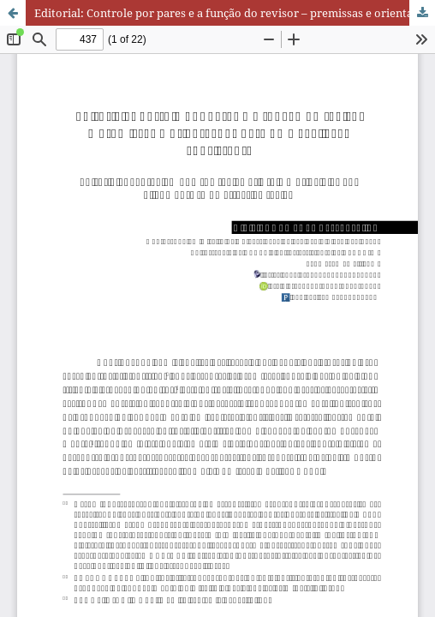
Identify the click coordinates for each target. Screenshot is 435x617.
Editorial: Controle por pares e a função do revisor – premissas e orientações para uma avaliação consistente (234, 13)
